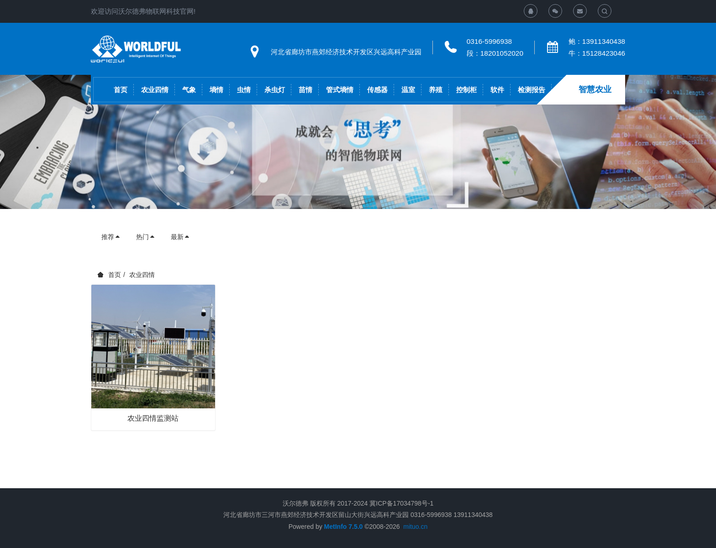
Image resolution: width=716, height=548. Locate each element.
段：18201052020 (495, 53)
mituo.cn (415, 526)
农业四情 (142, 274)
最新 (180, 236)
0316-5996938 (489, 41)
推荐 (111, 236)
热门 (145, 236)
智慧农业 (595, 89)
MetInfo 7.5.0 (343, 526)
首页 (120, 90)
